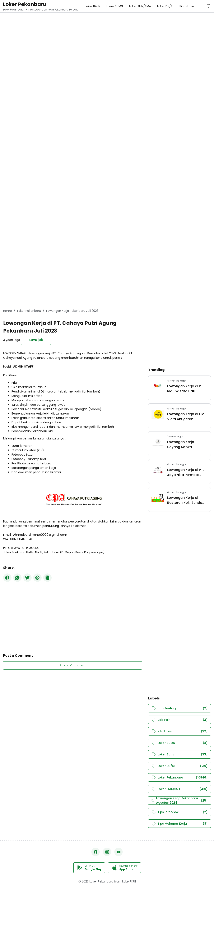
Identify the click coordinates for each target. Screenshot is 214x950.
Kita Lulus (180, 731)
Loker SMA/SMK (180, 789)
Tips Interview (180, 812)
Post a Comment (72, 665)
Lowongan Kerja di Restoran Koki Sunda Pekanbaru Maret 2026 (186, 500)
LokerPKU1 (129, 881)
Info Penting (180, 708)
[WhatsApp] (17, 577)
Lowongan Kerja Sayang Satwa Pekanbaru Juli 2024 (184, 444)
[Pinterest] (37, 577)
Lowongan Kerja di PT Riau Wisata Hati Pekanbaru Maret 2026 (186, 389)
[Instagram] (107, 852)
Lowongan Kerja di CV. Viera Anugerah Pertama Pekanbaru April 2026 (186, 417)
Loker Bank (180, 754)
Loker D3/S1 (180, 766)
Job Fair (180, 720)
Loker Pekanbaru (24, 4)
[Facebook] (7, 577)
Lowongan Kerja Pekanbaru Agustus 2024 (180, 800)
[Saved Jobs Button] (208, 6)
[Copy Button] (47, 577)
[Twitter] (27, 577)
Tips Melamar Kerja (180, 823)
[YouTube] (118, 852)
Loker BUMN (180, 743)
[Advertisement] (107, 29)
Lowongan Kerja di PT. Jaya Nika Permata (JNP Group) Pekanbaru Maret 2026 (187, 472)
